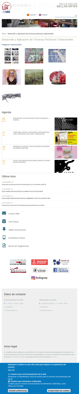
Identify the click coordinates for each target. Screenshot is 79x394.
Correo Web (14, 214)
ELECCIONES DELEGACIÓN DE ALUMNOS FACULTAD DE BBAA (22, 191)
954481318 (44, 307)
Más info (11, 370)
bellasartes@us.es (11, 310)
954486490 (9, 307)
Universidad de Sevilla (17, 357)
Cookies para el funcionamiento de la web (28, 374)
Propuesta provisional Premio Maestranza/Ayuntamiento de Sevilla (23, 205)
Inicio (4, 34)
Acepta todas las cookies (58, 391)
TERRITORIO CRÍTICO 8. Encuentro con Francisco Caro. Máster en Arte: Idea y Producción (31, 133)
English (43, 15)
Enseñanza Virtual (17, 238)
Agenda (6, 112)
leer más (54, 357)
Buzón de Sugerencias (19, 246)
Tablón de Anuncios (17, 230)
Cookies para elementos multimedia (26, 381)
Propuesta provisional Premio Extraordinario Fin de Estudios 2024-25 (24, 184)
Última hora (9, 176)
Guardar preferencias (18, 391)
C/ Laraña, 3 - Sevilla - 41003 (14, 303)
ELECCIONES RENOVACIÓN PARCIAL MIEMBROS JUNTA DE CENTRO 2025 (26, 198)
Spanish (32, 15)
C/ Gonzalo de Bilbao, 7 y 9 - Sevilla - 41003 (54, 303)
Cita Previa (13, 222)
